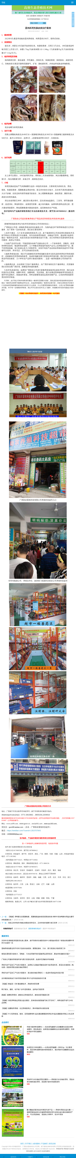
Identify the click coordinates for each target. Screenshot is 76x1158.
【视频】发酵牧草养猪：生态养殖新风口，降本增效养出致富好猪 (25, 1008)
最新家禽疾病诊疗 (34, 928)
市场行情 (47, 16)
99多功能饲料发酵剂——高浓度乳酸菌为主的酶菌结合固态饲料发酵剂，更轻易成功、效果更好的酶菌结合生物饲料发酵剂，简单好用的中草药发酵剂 (50, 1029)
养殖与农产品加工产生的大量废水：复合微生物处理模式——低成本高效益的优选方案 (33, 973)
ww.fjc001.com (37, 824)
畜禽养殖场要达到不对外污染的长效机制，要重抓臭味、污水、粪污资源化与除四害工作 (33, 948)
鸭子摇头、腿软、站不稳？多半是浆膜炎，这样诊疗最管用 (23, 989)
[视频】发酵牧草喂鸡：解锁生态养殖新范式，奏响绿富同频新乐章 (25, 995)
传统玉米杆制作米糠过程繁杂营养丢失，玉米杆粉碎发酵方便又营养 (32, 923)
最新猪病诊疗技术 (20, 928)
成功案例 (33, 16)
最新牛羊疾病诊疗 (49, 928)
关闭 (73, 14)
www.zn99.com (12, 824)
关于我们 (28, 1143)
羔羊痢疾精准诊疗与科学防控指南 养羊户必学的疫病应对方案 (24, 978)
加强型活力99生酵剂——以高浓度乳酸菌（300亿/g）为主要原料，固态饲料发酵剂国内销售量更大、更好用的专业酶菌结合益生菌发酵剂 (50, 1049)
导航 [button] (3, 3)
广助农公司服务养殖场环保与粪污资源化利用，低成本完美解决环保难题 (28, 959)
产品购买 (44, 1143)
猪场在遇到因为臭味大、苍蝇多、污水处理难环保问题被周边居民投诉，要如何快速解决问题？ (36, 954)
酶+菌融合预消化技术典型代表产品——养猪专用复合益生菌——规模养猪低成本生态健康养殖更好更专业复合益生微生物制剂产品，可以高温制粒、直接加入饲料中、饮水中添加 (50, 1112)
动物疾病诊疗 (8, 928)
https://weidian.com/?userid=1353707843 (24, 831)
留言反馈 (52, 1143)
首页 (27, 16)
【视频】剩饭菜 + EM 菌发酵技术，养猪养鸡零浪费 (20, 984)
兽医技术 (40, 16)
